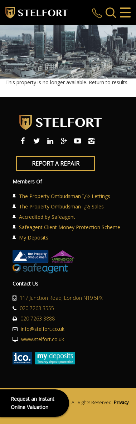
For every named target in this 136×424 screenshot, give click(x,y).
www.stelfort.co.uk (42, 339)
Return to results (108, 82)
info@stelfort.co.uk (42, 328)
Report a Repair (55, 163)
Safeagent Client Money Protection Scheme (69, 227)
